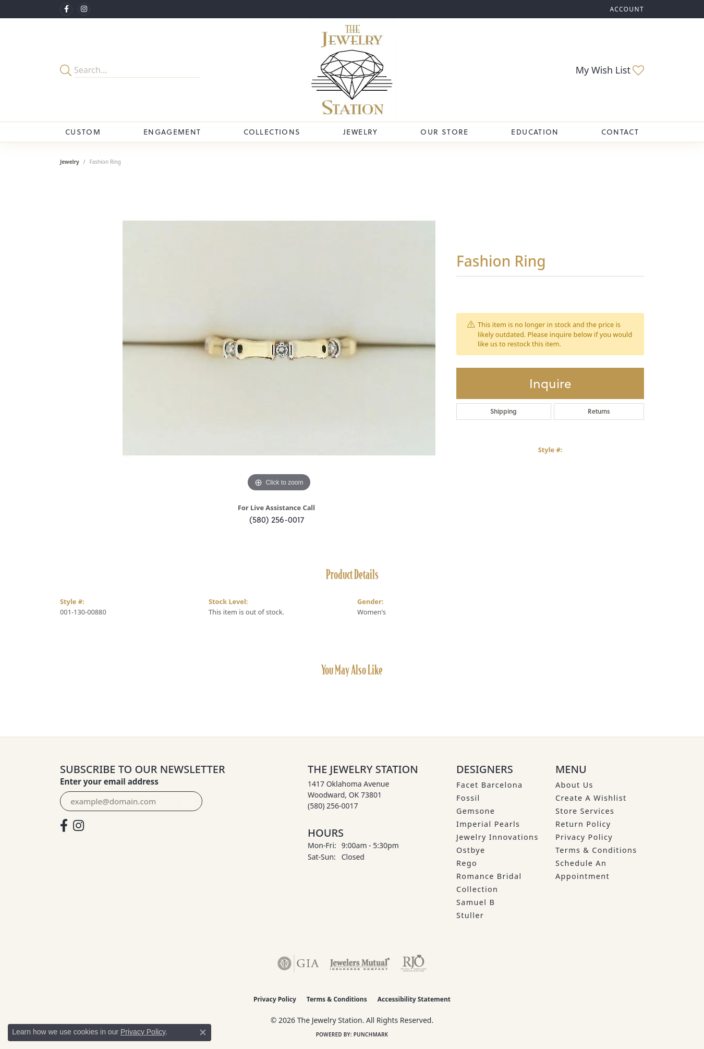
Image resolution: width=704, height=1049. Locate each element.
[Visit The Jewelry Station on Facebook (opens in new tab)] (66, 9)
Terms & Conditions (596, 850)
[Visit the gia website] (298, 963)
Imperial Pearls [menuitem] (488, 824)
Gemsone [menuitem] (475, 811)
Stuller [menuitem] (470, 915)
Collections (272, 131)
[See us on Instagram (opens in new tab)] (84, 9)
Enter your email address (109, 781)
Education (535, 131)
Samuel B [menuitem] (475, 902)
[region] (279, 338)
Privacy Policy (584, 837)
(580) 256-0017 (276, 519)
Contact (620, 131)
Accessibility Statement (414, 999)
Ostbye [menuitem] (470, 850)
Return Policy (583, 824)
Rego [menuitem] (466, 863)
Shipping (503, 411)
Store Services (584, 811)
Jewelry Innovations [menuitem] (497, 837)
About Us (574, 785)
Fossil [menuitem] (468, 798)
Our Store (444, 131)
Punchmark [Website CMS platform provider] (371, 1034)
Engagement (172, 131)
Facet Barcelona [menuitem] (489, 785)
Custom (83, 131)
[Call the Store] (333, 806)
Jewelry (360, 131)
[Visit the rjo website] (413, 963)
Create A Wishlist (590, 798)
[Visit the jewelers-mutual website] (360, 963)
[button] (626, 9)
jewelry (69, 161)
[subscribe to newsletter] (188, 801)
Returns (599, 411)
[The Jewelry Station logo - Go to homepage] (352, 70)
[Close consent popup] (203, 1032)
